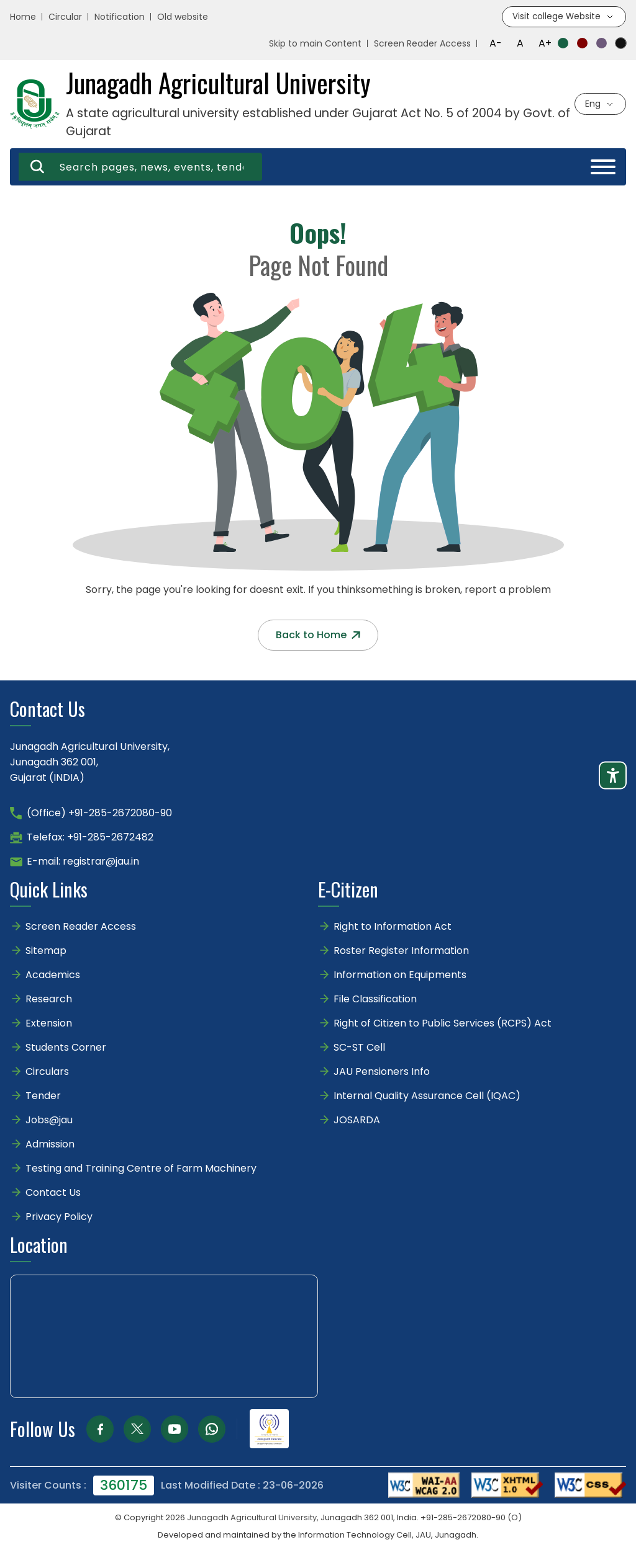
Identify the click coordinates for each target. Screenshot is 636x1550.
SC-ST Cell (359, 1048)
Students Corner (65, 1048)
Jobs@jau (49, 1120)
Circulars (47, 1072)
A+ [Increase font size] (545, 44)
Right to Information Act (393, 927)
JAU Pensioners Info (382, 1072)
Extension (48, 1024)
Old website (182, 17)
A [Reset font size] (520, 44)
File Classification (375, 999)
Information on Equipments (400, 975)
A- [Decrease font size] (495, 44)
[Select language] (600, 104)
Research (48, 999)
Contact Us (53, 1193)
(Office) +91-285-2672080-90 (99, 813)
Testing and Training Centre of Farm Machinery (141, 1169)
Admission (50, 1145)
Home (23, 17)
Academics (52, 975)
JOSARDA (358, 1120)
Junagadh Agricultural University (252, 1518)
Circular (65, 17)
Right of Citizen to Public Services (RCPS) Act (443, 1024)
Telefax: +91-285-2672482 (90, 838)
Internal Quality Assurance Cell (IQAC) (427, 1096)
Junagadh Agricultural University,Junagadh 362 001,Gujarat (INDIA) (90, 762)
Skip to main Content (315, 44)
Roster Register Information (401, 951)
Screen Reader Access (422, 44)
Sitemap (45, 951)
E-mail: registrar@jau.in (83, 862)
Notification (119, 17)
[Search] (38, 167)
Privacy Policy (59, 1217)
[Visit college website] (563, 17)
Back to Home (318, 635)
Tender (43, 1096)
